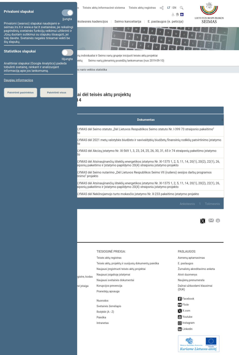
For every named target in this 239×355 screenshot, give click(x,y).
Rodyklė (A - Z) (105, 311)
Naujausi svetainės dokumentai (115, 280)
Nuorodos (102, 300)
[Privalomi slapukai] (67, 12)
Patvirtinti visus (56, 92)
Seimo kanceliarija (128, 21)
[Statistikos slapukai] (67, 52)
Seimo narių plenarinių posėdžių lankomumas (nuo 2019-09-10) (126, 60)
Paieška (101, 317)
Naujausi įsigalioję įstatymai (113, 274)
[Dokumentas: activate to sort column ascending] (146, 120)
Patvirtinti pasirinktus (20, 92)
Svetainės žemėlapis (109, 306)
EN (174, 7)
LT (168, 7)
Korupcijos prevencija (109, 285)
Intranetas (103, 323)
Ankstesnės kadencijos (91, 21)
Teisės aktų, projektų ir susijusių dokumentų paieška (128, 263)
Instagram (188, 322)
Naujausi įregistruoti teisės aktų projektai (121, 268)
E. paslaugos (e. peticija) (165, 21)
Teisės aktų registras (142, 7)
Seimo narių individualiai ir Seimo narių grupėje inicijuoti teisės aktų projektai (112, 55)
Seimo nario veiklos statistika (89, 69)
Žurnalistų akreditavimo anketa (196, 268)
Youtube (187, 316)
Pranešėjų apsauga (108, 291)
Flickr (185, 304)
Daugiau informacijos (18, 80)
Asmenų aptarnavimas (191, 257)
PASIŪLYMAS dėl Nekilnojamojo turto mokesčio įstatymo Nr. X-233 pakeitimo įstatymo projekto (134, 194)
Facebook (188, 298)
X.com (186, 310)
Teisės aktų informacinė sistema (104, 7)
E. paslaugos (185, 263)
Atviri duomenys (187, 274)
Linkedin (187, 328)
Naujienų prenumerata (191, 280)
